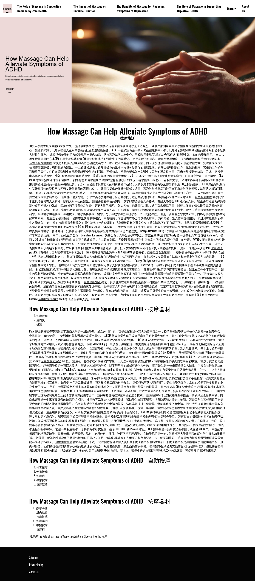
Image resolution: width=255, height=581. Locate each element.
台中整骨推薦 (203, 197)
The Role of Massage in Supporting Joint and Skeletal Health (69, 536)
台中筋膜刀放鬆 (51, 361)
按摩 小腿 (122, 369)
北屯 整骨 (217, 248)
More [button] (230, 8)
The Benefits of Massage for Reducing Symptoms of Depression (141, 8)
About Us (245, 8)
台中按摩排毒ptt (48, 299)
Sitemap (33, 557)
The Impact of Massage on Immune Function (89, 8)
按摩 (104, 536)
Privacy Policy (36, 565)
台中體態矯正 (92, 282)
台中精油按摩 (55, 222)
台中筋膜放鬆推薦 (40, 163)
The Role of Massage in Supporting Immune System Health (39, 8)
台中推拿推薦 (63, 442)
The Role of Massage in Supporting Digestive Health (199, 8)
